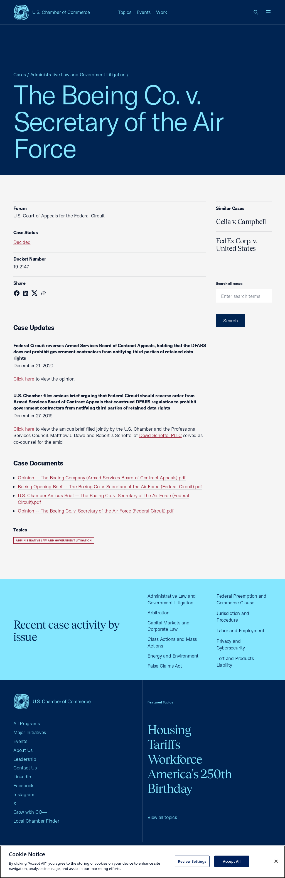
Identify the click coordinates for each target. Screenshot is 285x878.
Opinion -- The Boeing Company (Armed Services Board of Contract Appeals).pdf (102, 477)
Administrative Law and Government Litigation (78, 74)
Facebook (23, 785)
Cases (19, 74)
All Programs (26, 723)
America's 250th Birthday (190, 781)
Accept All (232, 861)
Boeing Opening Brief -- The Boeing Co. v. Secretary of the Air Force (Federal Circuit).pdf (110, 486)
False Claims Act (165, 666)
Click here (23, 379)
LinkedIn (22, 776)
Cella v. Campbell (241, 221)
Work (161, 12)
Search (230, 320)
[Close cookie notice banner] (276, 861)
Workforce (175, 759)
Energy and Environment (173, 656)
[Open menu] (268, 12)
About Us (23, 750)
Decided (21, 242)
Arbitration (158, 612)
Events (144, 12)
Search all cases (229, 283)
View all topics (162, 817)
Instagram (23, 794)
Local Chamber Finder (36, 821)
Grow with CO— (30, 812)
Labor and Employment (240, 630)
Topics (124, 12)
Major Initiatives (29, 732)
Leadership (24, 759)
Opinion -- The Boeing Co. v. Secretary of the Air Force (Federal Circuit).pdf (96, 511)
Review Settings (192, 861)
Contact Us (25, 768)
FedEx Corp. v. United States (236, 245)
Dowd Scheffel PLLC (160, 435)
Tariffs (164, 744)
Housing (169, 730)
